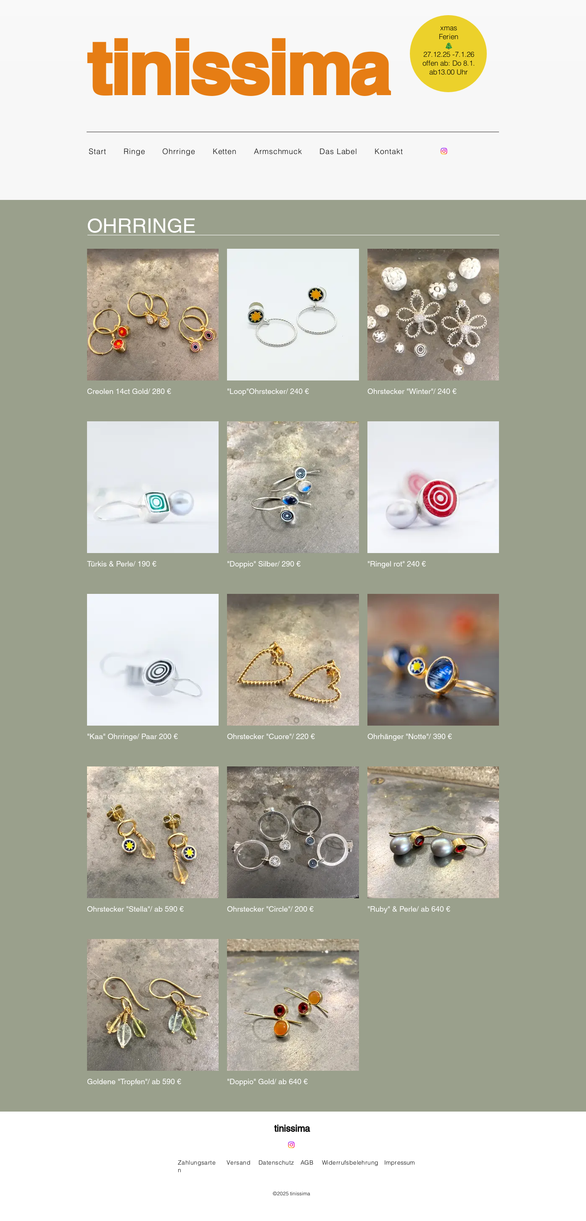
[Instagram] (444, 151)
